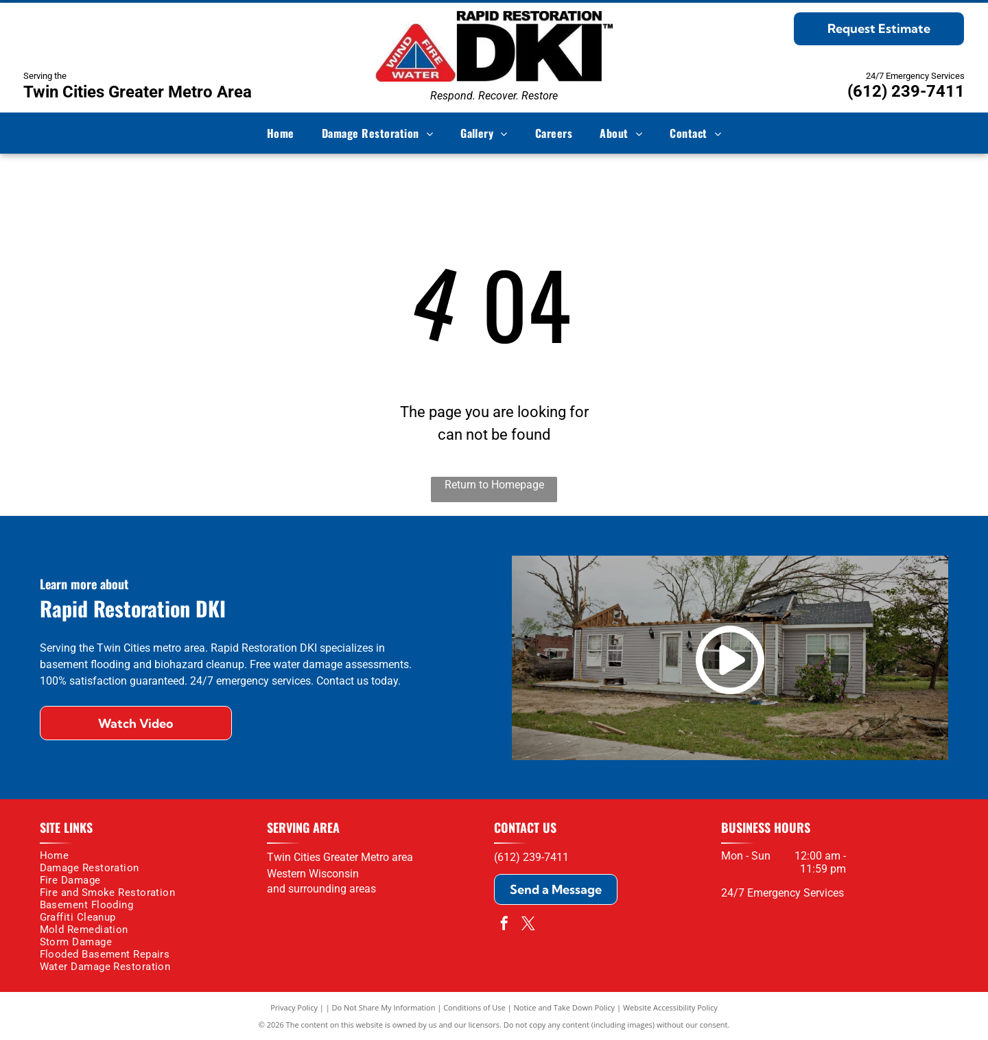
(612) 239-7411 (906, 91)
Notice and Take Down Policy (564, 1007)
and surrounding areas (321, 888)
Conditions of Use (474, 1007)
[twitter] (528, 925)
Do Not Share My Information (384, 1007)
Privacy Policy (294, 1007)
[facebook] (504, 925)
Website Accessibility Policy (670, 1007)
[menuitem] (280, 133)
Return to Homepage (494, 484)
